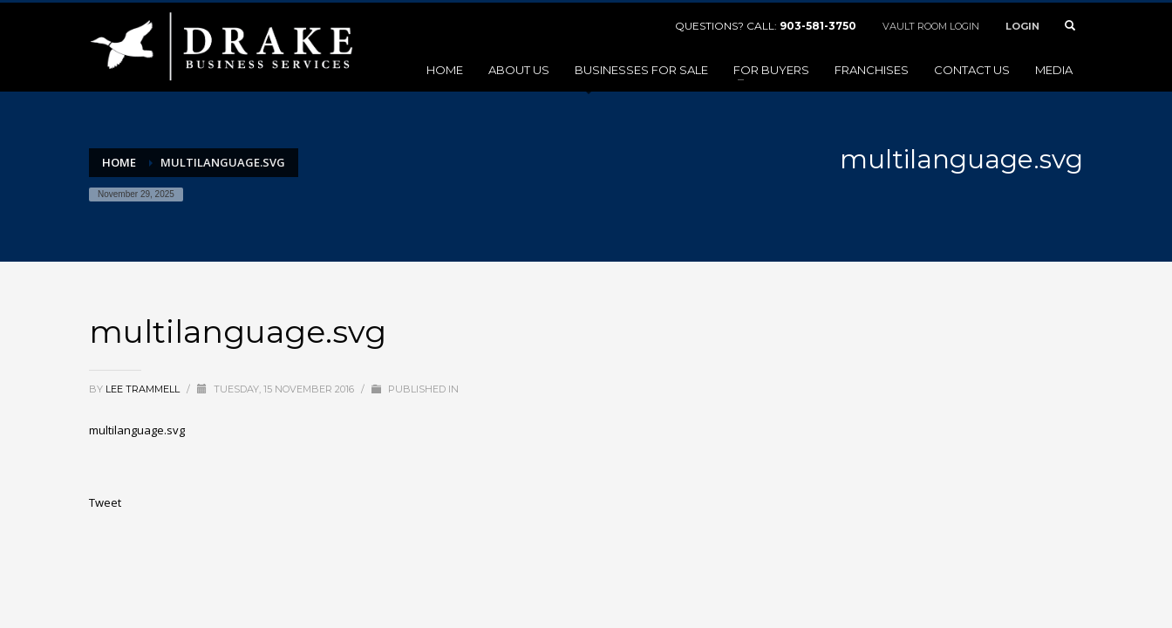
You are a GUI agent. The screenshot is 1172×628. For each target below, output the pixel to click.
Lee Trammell (144, 389)
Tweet (105, 502)
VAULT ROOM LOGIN (930, 26)
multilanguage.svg (137, 430)
